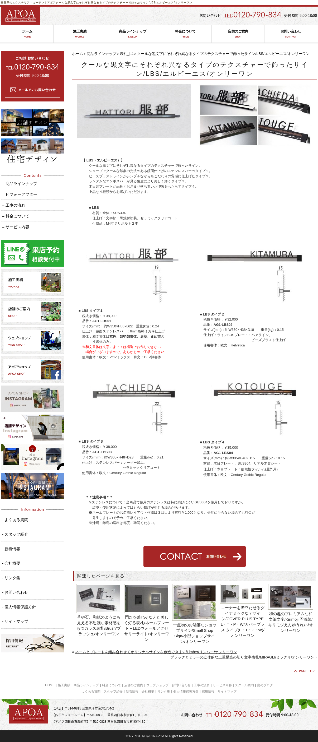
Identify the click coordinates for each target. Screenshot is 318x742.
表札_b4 (126, 54)
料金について (185, 34)
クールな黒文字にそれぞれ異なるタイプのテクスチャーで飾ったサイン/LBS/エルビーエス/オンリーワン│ (125, 2)
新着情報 (132, 691)
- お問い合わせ (15, 592)
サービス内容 (222, 685)
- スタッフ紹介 (15, 534)
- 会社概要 (11, 563)
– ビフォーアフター (19, 194)
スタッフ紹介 (113, 691)
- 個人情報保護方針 (19, 607)
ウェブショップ (157, 685)
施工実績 (80, 34)
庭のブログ (265, 685)
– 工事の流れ (13, 205)
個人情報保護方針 (186, 691)
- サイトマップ (15, 621)
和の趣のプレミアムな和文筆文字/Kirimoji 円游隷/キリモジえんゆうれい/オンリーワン (290, 622)
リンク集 (163, 691)
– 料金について (15, 216)
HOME (50, 685)
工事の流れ (202, 685)
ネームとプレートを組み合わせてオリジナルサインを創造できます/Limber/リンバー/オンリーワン (156, 652)
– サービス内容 (15, 227)
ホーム (27, 34)
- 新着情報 (11, 548)
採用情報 (208, 691)
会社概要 (148, 691)
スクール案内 (244, 685)
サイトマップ (227, 691)
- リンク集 (11, 578)
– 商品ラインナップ (19, 183)
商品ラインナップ (132, 34)
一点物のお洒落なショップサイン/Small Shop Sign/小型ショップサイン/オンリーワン (194, 633)
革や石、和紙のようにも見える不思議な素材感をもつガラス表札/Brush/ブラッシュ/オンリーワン (98, 625)
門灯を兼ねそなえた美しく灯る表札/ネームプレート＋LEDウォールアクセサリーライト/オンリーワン (146, 628)
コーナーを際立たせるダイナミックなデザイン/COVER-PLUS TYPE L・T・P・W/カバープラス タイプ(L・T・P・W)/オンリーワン (242, 621)
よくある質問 (90, 691)
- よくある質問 (15, 519)
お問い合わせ (290, 34)
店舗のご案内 (238, 34)
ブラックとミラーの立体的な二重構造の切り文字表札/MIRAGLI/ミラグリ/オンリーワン (242, 657)
